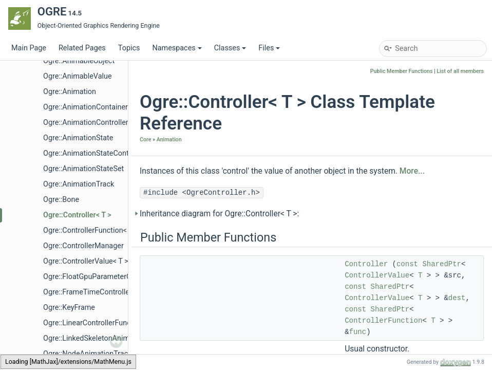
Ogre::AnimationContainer (85, 107)
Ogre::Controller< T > (77, 215)
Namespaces (176, 48)
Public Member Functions (401, 71)
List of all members (460, 71)
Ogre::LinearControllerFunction (93, 323)
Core (145, 139)
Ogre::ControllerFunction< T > (91, 230)
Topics (129, 48)
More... (412, 171)
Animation (169, 139)
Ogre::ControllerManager (83, 246)
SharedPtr (441, 264)
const (407, 264)
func (358, 332)
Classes (230, 48)
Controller (366, 264)
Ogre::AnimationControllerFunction (100, 122)
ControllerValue (377, 275)
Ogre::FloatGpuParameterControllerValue (110, 276)
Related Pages (82, 48)
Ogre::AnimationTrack (78, 184)
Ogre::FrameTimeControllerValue (96, 292)
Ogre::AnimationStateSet (83, 168)
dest (457, 298)
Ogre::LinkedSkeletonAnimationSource (106, 338)
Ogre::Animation (69, 91)
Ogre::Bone (61, 199)
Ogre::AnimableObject (79, 61)
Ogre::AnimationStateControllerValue (103, 153)
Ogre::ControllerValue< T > (85, 261)
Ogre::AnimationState (78, 138)
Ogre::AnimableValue (77, 76)
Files (269, 48)
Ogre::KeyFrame (69, 307)
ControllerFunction (383, 321)
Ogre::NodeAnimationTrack (87, 353)
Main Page (28, 48)
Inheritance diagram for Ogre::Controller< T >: (219, 213)
